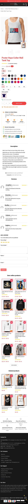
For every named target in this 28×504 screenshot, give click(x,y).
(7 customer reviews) (12, 63)
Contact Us (3, 474)
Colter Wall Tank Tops (6, 11)
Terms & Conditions (5, 456)
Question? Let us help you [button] (21, 502)
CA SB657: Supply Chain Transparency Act (10, 462)
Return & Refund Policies (6, 472)
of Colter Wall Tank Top (7, 387)
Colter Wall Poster (5, 311)
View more (14, 365)
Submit (3, 269)
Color (3, 73)
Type (3, 68)
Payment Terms (4, 470)
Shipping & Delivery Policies (7, 468)
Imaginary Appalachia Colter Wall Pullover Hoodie (19, 313)
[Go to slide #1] (10, 52)
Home (2, 9)
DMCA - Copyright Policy (6, 460)
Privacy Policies (4, 458)
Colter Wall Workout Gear (11, 9)
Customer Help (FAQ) (5, 476)
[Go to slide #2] (17, 52)
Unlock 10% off (25, 498)
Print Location (5, 91)
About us (3, 454)
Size (3, 84)
